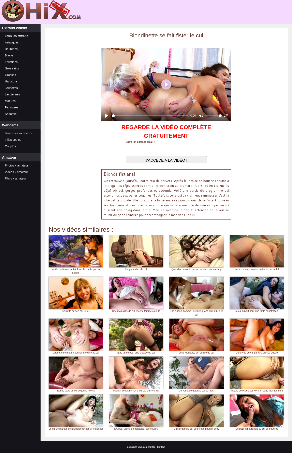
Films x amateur (15, 178)
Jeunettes (11, 88)
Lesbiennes (12, 94)
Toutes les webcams (18, 133)
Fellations (11, 62)
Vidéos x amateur (16, 172)
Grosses (10, 75)
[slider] (150, 116)
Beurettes (11, 49)
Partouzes (11, 107)
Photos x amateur (16, 165)
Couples (10, 146)
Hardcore (11, 81)
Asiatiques (12, 42)
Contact (161, 447)
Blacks (9, 55)
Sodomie (11, 114)
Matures (10, 101)
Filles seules (13, 139)
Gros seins (12, 68)
